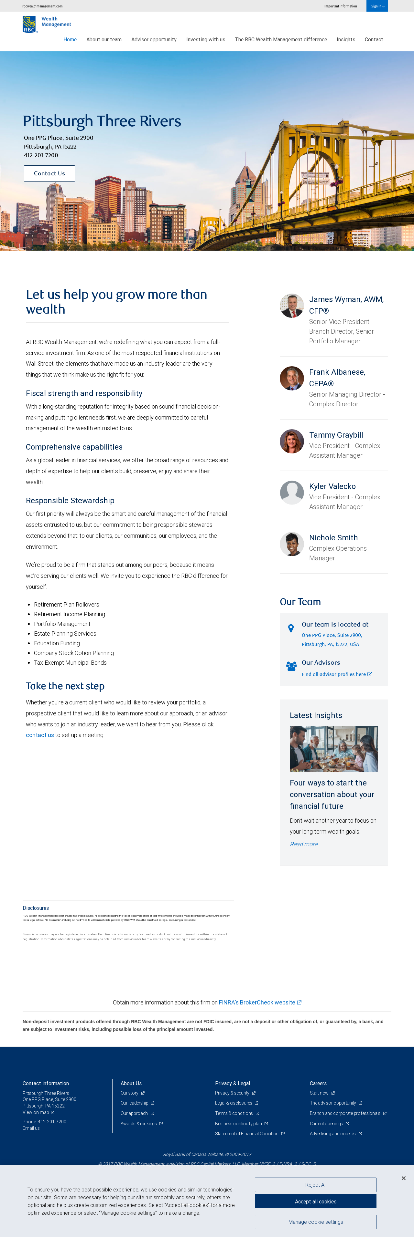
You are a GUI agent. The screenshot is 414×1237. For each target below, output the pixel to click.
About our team (104, 39)
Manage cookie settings (316, 1222)
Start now (320, 1093)
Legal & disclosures (234, 1103)
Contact (374, 39)
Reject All (315, 1184)
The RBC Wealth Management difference (281, 39)
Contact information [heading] (46, 1083)
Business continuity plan (239, 1124)
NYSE (264, 1164)
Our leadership (135, 1103)
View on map (36, 1112)
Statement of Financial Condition (247, 1134)
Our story (130, 1093)
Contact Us (49, 174)
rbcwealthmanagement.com (42, 6)
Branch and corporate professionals (345, 1113)
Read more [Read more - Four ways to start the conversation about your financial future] (303, 844)
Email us (31, 1128)
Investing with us (205, 39)
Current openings (327, 1124)
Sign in (378, 6)
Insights (346, 39)
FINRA (285, 1164)
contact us (40, 735)
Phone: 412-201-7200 (44, 1122)
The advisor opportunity (333, 1103)
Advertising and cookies (333, 1134)
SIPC (306, 1164)
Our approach (135, 1113)
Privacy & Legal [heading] (232, 1083)
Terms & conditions (234, 1113)
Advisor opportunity (154, 39)
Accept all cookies (315, 1201)
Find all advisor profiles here (337, 674)
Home (70, 39)
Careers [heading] (318, 1083)
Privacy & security (232, 1093)
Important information (340, 6)
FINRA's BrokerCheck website (257, 1002)
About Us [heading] (131, 1083)
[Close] (404, 1178)
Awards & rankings (139, 1124)
